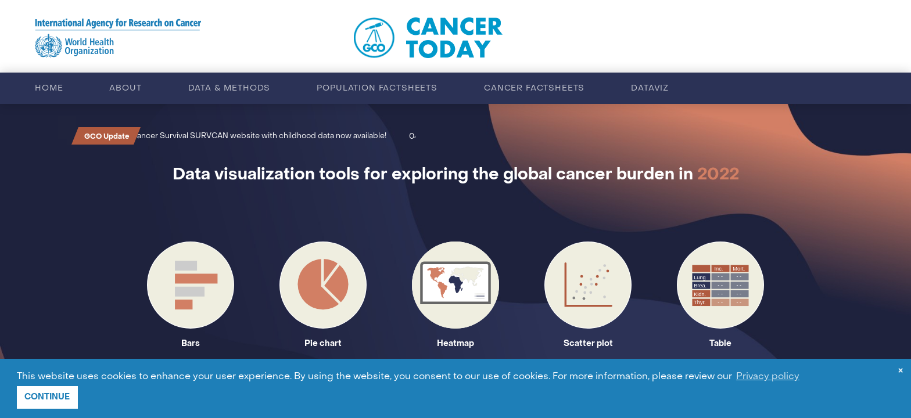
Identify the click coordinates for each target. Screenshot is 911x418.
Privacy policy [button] (767, 376)
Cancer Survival (166, 136)
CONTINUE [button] (47, 396)
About (125, 88)
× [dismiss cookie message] (900, 371)
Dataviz (650, 88)
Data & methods (229, 88)
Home (49, 88)
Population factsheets (377, 88)
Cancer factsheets (534, 88)
